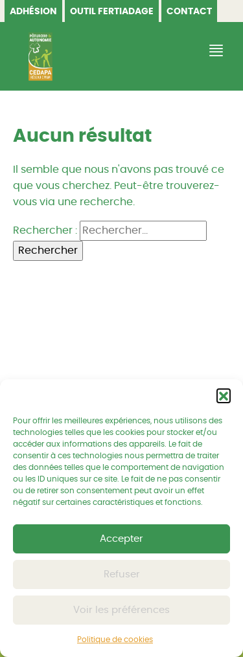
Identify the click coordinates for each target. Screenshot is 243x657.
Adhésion (33, 11)
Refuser (122, 574)
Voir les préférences (121, 610)
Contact (189, 11)
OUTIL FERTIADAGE (112, 11)
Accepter (121, 539)
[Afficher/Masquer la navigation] (214, 51)
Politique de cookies (115, 639)
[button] (223, 395)
